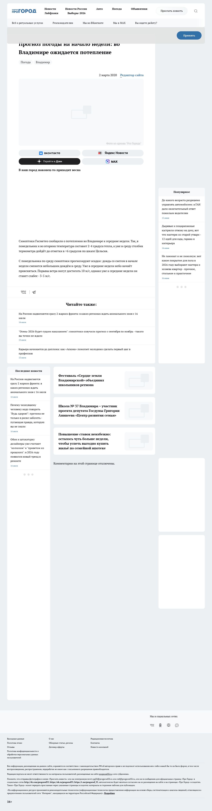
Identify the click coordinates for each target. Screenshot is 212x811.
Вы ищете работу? (146, 23)
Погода (117, 9)
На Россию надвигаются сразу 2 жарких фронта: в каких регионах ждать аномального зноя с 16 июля (81, 318)
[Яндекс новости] (113, 153)
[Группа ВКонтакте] (49, 153)
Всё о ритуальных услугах (27, 23)
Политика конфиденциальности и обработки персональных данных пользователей (23, 754)
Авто (99, 9)
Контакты (95, 743)
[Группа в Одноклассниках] (160, 725)
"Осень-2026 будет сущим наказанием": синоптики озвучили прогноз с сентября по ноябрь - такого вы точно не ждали (81, 336)
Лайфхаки (51, 13)
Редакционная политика (102, 738)
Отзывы (11, 747)
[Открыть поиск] (195, 11)
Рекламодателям (63, 23)
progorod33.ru (105, 774)
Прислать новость (172, 11)
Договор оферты (56, 747)
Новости (50, 9)
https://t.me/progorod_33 (86, 782)
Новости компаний (99, 747)
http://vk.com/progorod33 (36, 782)
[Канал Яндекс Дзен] (49, 161)
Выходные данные (15, 738)
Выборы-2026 (76, 13)
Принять (189, 35)
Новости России (76, 9)
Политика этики (14, 743)
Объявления (139, 9)
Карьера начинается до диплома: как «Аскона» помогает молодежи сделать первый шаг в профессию (81, 353)
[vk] (24, 292)
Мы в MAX (119, 23)
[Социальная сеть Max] (113, 161)
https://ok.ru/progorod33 (61, 782)
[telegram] (35, 292)
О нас (51, 738)
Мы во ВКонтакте (93, 23)
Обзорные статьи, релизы (61, 743)
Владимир (43, 62)
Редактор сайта (132, 75)
